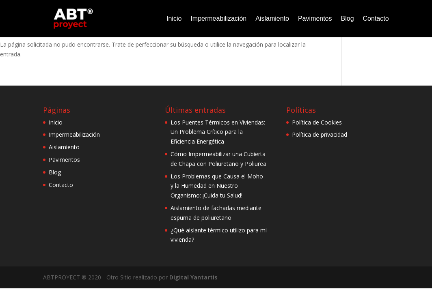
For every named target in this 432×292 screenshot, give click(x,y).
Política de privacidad (319, 134)
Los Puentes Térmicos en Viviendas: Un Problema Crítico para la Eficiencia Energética (218, 132)
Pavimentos (315, 18)
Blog (347, 18)
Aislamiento (272, 18)
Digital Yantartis (193, 277)
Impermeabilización (218, 18)
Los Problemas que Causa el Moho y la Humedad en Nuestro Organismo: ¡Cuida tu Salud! (217, 186)
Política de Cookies (317, 122)
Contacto (376, 18)
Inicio (173, 18)
